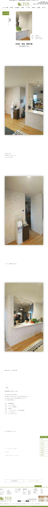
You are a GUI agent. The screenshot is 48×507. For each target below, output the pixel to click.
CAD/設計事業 (17, 7)
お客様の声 (33, 7)
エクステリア (25, 491)
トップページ (2, 490)
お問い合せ (43, 7)
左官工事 (29, 490)
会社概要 (22, 7)
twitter (41, 491)
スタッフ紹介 (28, 7)
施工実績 (11, 7)
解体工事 (29, 491)
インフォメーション (3, 491)
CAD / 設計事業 (35, 490)
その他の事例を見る (14, 480)
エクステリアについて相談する (33, 480)
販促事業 (34, 491)
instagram (42, 490)
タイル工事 (5, 13)
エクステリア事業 (5, 7)
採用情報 (38, 7)
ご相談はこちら (17, 491)
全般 (23, 490)
